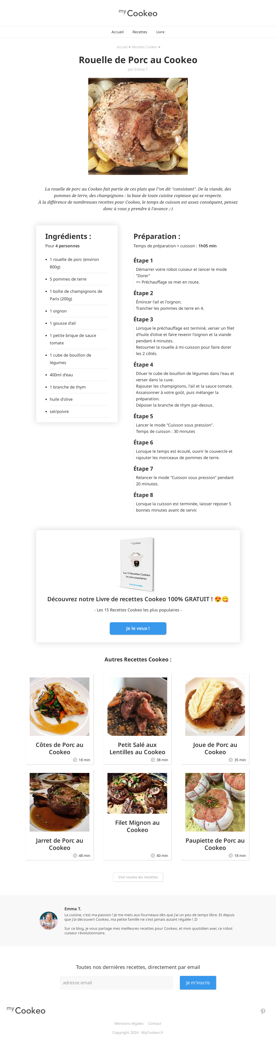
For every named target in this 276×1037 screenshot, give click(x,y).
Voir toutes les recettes (138, 877)
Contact (155, 1023)
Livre (160, 32)
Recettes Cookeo (144, 47)
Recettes (140, 32)
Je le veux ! (138, 628)
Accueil (118, 32)
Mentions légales (129, 1023)
